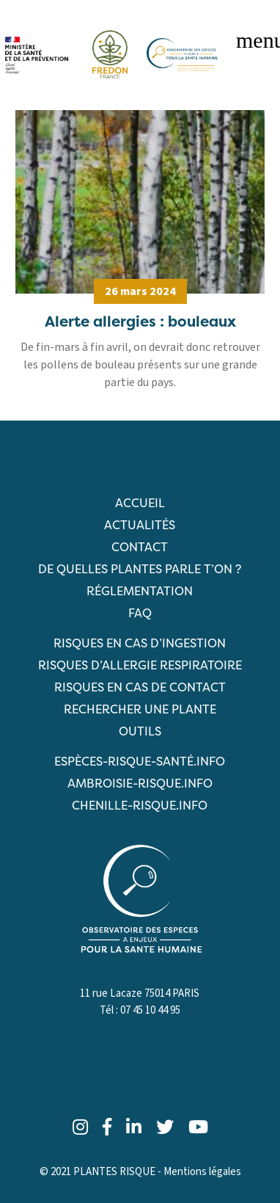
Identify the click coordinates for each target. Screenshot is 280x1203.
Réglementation (139, 591)
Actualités (139, 525)
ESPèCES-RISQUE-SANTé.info (139, 761)
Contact (139, 547)
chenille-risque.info (139, 805)
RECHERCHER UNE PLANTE (140, 709)
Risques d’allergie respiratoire (140, 665)
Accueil (140, 503)
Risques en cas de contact (140, 687)
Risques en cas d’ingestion (140, 643)
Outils (140, 731)
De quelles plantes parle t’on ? (139, 569)
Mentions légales (202, 1172)
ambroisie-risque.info (140, 783)
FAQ (140, 613)
